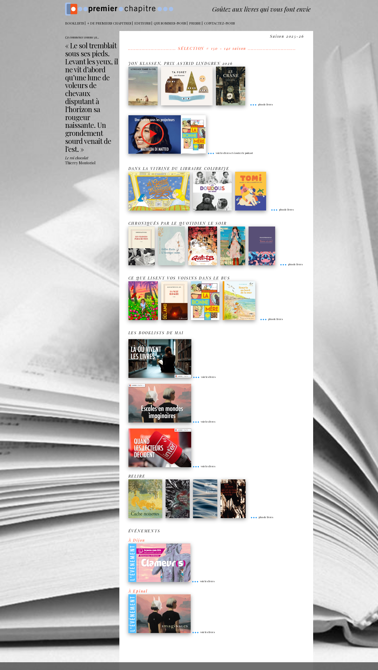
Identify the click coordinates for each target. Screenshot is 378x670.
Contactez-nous (219, 23)
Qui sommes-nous (170, 23)
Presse (195, 23)
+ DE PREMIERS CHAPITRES (109, 23)
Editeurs (142, 23)
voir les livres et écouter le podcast (230, 152)
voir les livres (204, 376)
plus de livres (261, 104)
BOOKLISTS (74, 23)
